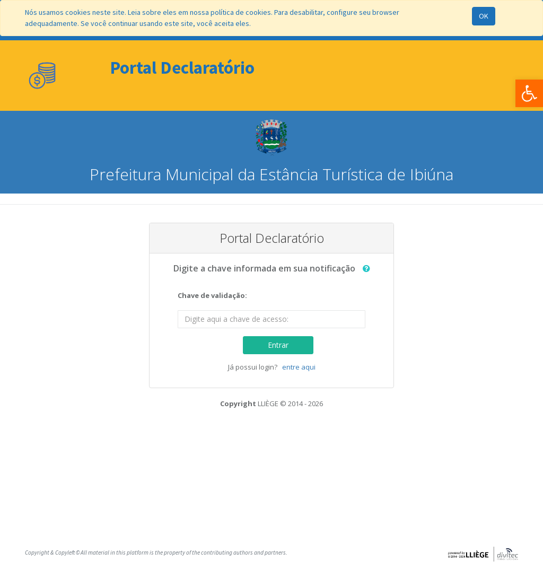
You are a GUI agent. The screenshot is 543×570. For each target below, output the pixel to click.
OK (483, 16)
